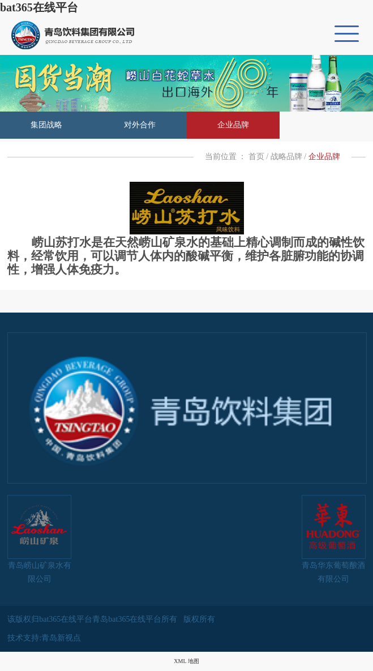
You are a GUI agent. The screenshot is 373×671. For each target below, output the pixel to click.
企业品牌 (233, 125)
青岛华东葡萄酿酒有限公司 (334, 539)
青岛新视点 (61, 638)
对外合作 (140, 125)
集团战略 (46, 125)
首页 (256, 156)
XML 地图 (186, 661)
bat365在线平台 (39, 7)
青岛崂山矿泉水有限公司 (39, 539)
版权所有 (199, 619)
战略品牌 (286, 156)
